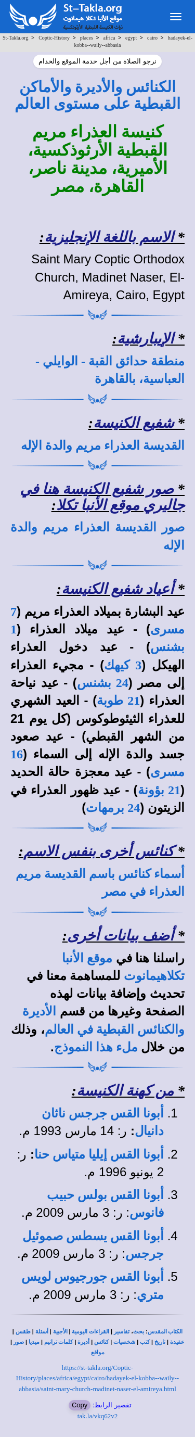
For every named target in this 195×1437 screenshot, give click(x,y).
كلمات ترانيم (58, 1342)
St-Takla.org (15, 38)
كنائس (101, 1342)
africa (109, 38)
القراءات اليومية (90, 1331)
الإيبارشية (145, 338)
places (86, 38)
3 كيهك (122, 665)
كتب (145, 1342)
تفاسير (121, 1331)
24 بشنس (102, 683)
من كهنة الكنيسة (125, 1091)
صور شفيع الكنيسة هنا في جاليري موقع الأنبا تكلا (102, 497)
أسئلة (41, 1331)
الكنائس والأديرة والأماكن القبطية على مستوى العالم (98, 95)
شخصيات (124, 1342)
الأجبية (60, 1331)
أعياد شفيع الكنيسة (117, 589)
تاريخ (159, 1342)
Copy (79, 1405)
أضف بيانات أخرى (120, 935)
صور (19, 1342)
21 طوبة (118, 700)
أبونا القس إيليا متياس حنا (99, 1154)
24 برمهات (113, 808)
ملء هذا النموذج (96, 1047)
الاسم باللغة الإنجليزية (109, 237)
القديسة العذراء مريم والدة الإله (103, 445)
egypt (131, 38)
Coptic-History (54, 38)
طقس (23, 1331)
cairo (152, 38)
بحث (138, 1331)
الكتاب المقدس (165, 1331)
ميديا (34, 1342)
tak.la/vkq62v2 (97, 1416)
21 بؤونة (159, 790)
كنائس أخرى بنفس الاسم (98, 851)
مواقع (98, 1352)
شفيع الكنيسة (133, 423)
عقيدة (177, 1342)
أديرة (83, 1342)
